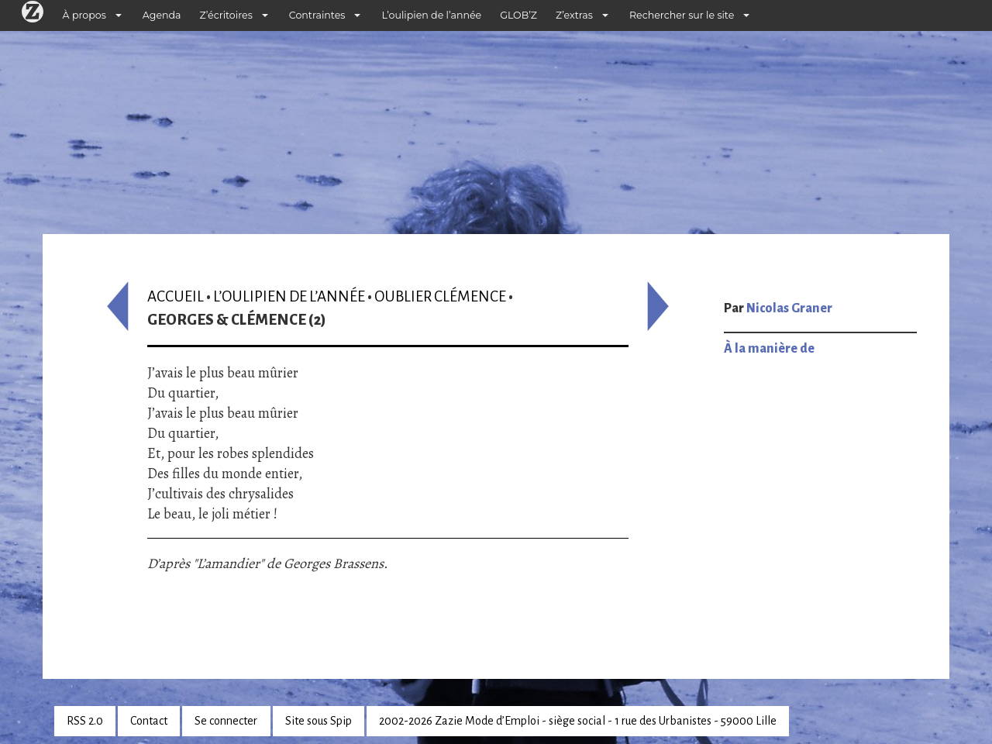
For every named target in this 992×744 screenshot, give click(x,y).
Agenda (162, 15)
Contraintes (317, 15)
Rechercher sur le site (681, 15)
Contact (148, 721)
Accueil (175, 296)
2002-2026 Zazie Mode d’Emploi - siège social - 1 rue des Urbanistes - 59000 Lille (578, 721)
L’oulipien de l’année (431, 15)
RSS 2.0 (85, 721)
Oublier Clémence (440, 296)
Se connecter (226, 721)
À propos (84, 15)
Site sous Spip (318, 721)
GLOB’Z (518, 15)
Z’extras (574, 15)
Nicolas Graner (789, 308)
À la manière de (769, 349)
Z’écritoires (226, 15)
